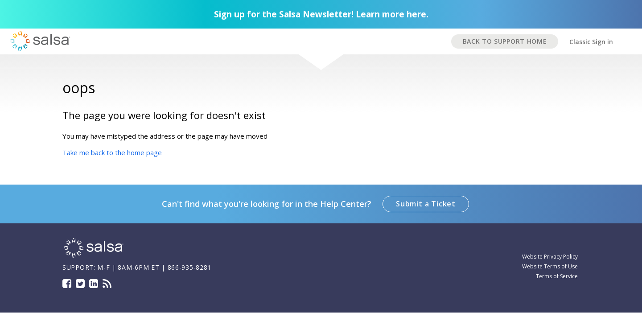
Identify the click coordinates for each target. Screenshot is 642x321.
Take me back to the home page (112, 152)
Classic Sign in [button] (591, 41)
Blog (107, 283)
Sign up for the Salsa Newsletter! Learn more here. (321, 14)
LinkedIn (93, 283)
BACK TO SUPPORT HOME (505, 41)
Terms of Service (557, 276)
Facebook (66, 283)
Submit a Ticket (426, 204)
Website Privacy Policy (550, 256)
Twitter (80, 283)
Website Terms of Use (550, 266)
